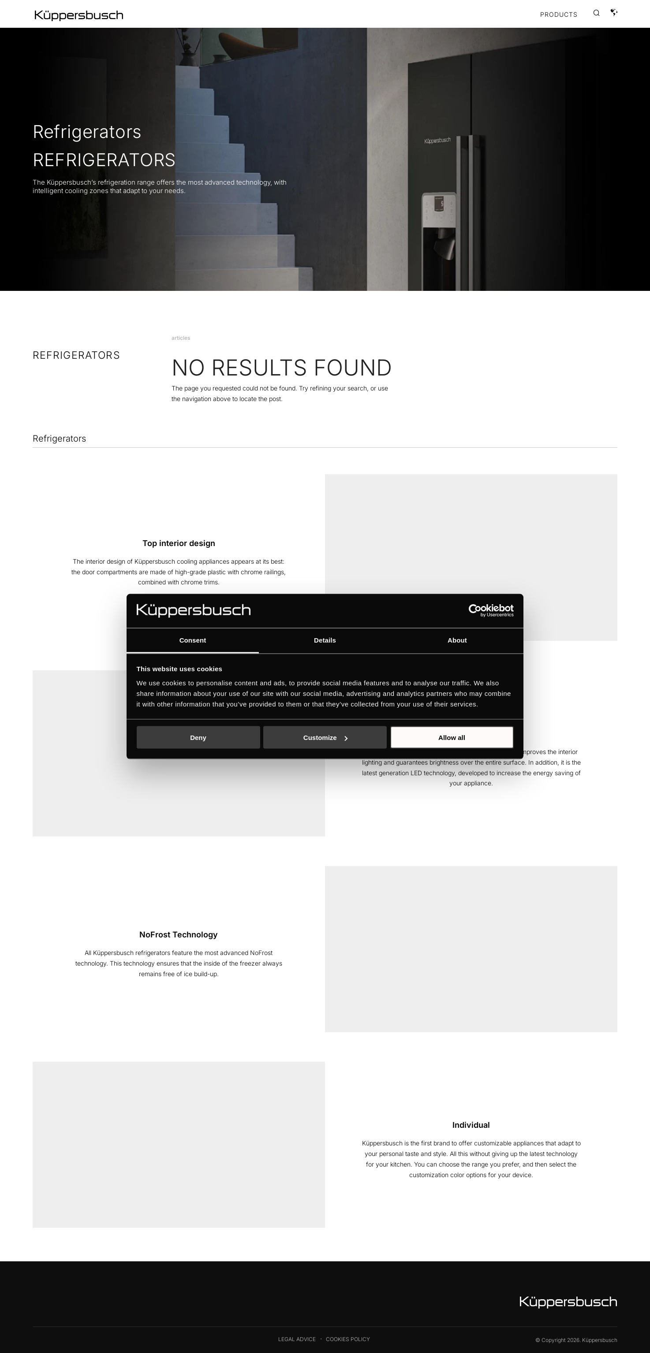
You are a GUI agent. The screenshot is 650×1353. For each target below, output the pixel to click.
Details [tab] (325, 639)
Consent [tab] (192, 639)
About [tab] (457, 639)
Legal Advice (297, 1339)
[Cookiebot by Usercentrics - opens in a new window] (475, 610)
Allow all (451, 737)
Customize (325, 737)
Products (559, 14)
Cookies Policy (348, 1339)
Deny (198, 737)
